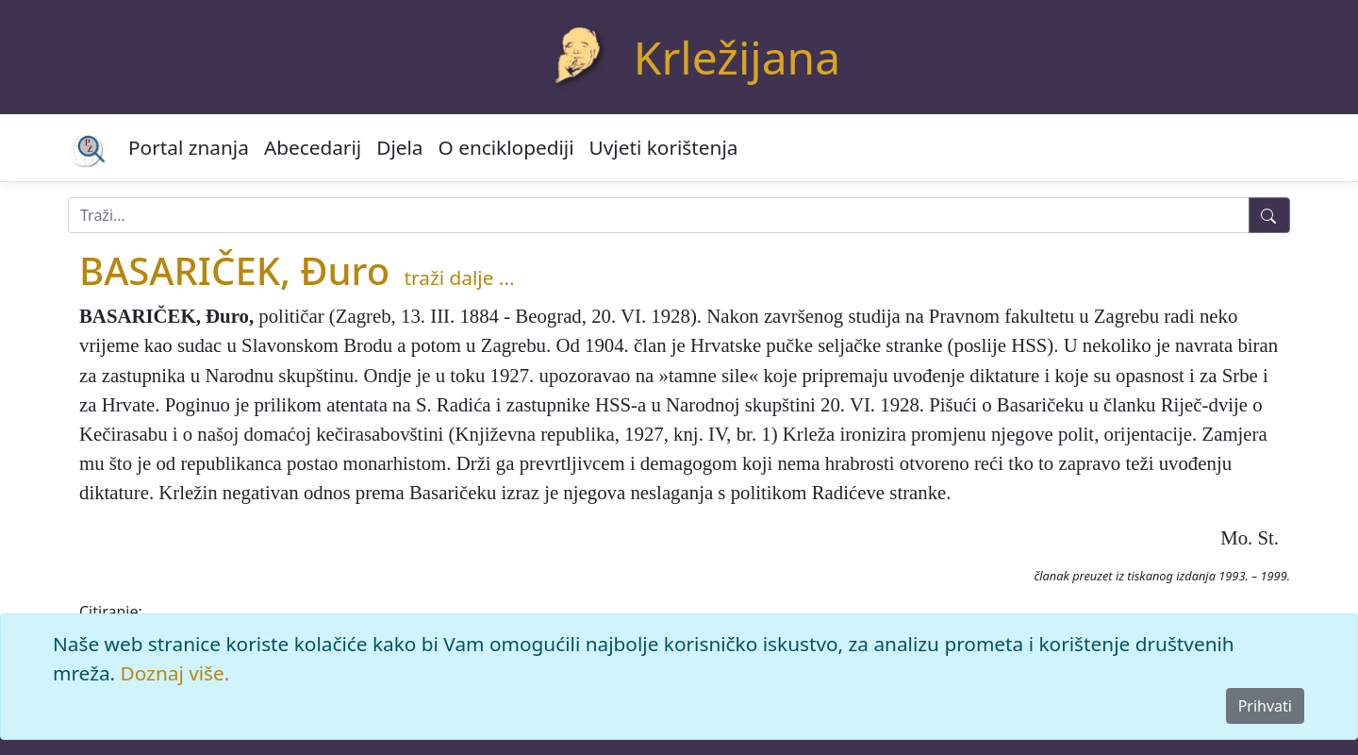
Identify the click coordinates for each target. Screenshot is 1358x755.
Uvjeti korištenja (663, 147)
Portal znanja (188, 147)
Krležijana (737, 57)
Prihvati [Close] (1265, 706)
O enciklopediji (506, 147)
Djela (399, 147)
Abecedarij (312, 147)
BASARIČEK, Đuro (234, 270)
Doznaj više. (175, 673)
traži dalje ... (460, 277)
